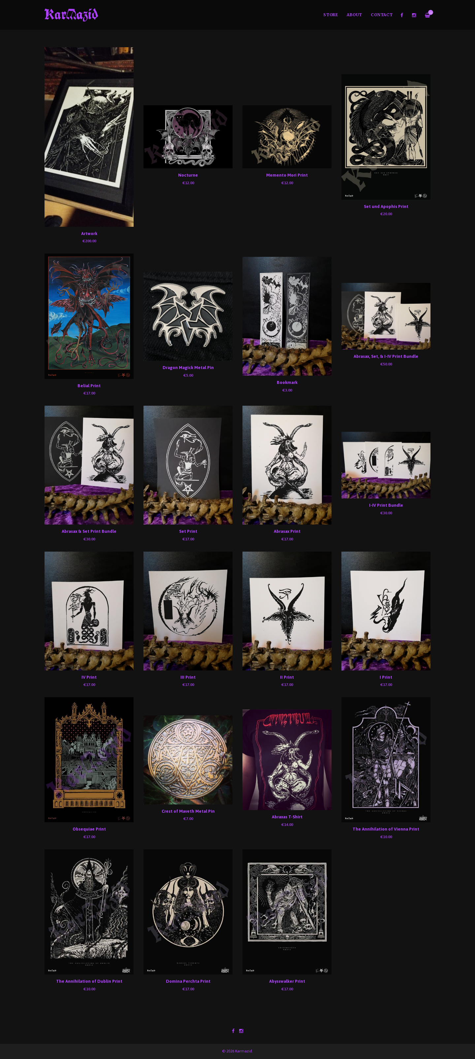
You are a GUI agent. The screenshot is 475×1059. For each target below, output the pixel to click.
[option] (237, 38)
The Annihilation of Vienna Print (386, 829)
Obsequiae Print (89, 829)
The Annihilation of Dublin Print (89, 981)
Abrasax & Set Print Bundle (89, 531)
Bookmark (287, 382)
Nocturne (188, 175)
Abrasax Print (287, 531)
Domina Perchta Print (188, 981)
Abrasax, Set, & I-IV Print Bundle (386, 356)
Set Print (188, 531)
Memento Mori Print (287, 175)
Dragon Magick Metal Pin (188, 367)
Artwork (89, 233)
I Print (386, 677)
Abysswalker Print (287, 981)
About (354, 14)
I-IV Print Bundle (386, 505)
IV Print (89, 677)
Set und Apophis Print (386, 206)
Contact (382, 14)
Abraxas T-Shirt (287, 816)
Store (330, 14)
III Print (188, 677)
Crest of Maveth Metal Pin (188, 811)
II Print (287, 677)
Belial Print (89, 385)
